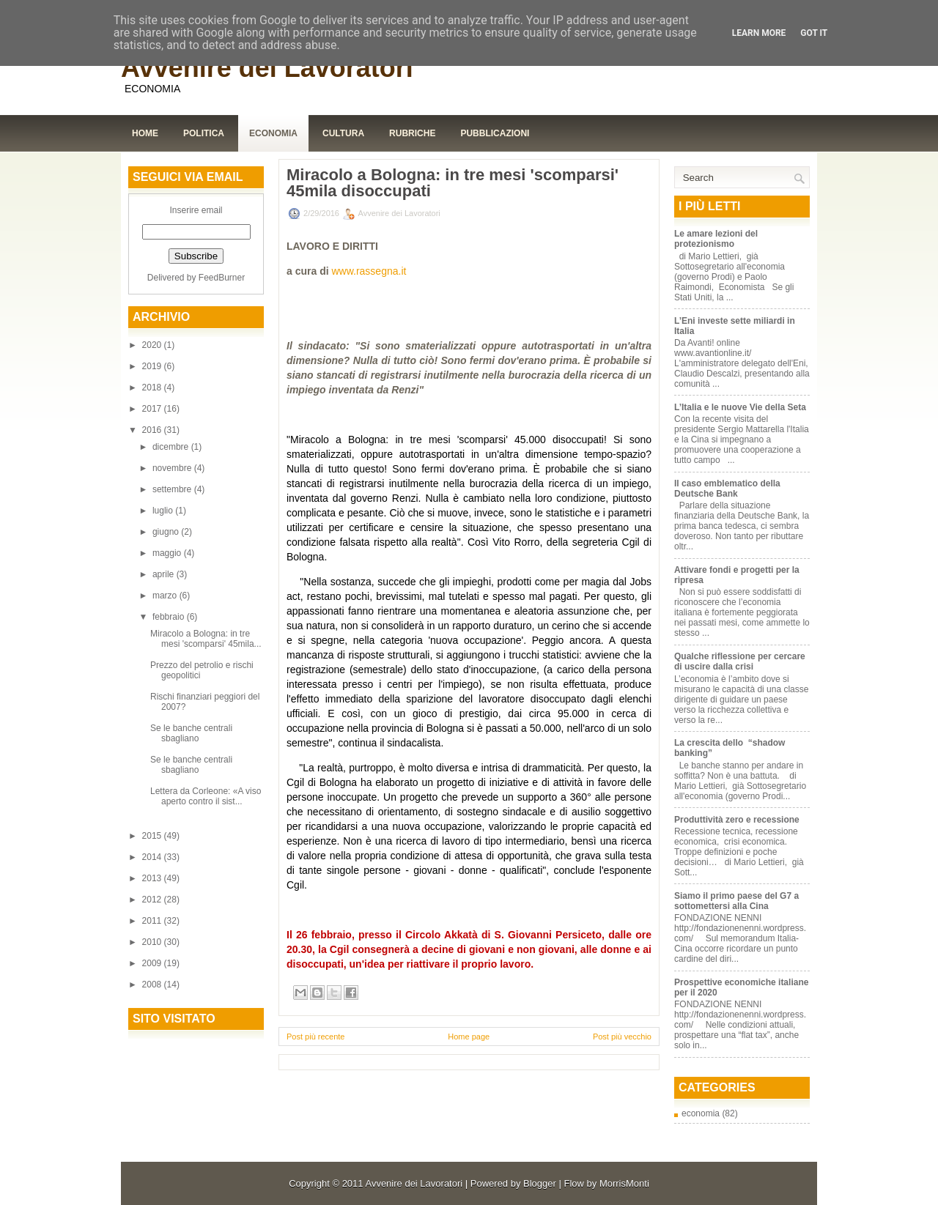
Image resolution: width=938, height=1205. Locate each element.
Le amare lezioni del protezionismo (716, 239)
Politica (203, 133)
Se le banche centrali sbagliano (191, 733)
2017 (153, 409)
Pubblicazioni (494, 133)
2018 (153, 387)
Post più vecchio (622, 1036)
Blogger (539, 1183)
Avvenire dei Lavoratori (267, 68)
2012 (153, 899)
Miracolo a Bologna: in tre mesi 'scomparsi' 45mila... (206, 639)
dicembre (171, 447)
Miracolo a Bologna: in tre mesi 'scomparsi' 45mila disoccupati (452, 183)
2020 (153, 345)
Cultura (343, 133)
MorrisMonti (624, 1183)
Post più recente (316, 1036)
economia (701, 1113)
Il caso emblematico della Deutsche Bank (727, 488)
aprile (164, 574)
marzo (166, 595)
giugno (166, 532)
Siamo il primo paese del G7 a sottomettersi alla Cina (736, 901)
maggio (168, 553)
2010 (153, 942)
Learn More (759, 33)
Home (145, 133)
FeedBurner (222, 277)
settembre (173, 489)
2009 (153, 963)
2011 (153, 921)
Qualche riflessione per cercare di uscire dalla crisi (739, 661)
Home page (469, 1036)
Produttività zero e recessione (736, 820)
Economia (273, 133)
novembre (173, 468)
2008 (153, 984)
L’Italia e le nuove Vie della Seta (740, 407)
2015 (153, 836)
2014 (153, 857)
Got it (813, 33)
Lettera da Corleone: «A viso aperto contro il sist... (205, 796)
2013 (153, 878)
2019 (153, 366)
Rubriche (412, 133)
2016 (153, 430)
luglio (163, 510)
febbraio (169, 617)
